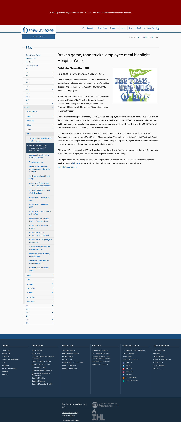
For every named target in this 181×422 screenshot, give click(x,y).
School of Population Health (42, 383)
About (123, 29)
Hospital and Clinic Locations (72, 361)
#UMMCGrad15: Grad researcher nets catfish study (39, 232)
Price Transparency (69, 364)
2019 (27, 92)
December (31, 300)
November (31, 296)
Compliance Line (159, 349)
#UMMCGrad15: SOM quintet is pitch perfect (40, 211)
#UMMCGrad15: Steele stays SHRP (39, 204)
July (28, 278)
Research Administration (101, 360)
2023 (27, 78)
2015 (151, 36)
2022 (27, 81)
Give (130, 29)
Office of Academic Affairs (41, 360)
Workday (5, 373)
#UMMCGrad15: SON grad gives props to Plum (40, 239)
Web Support (157, 367)
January (30, 115)
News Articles (32, 110)
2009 (27, 322)
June (29, 274)
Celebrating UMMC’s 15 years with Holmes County (39, 190)
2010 (27, 318)
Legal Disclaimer (158, 355)
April (29, 128)
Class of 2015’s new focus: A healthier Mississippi (39, 260)
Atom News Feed (130, 379)
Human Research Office (100, 352)
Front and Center (32, 64)
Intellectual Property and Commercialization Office (101, 356)
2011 (27, 315)
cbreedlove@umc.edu (67, 165)
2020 (27, 88)
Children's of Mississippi (70, 352)
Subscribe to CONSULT (131, 358)
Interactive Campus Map (11, 358)
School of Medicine (38, 377)
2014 (27, 304)
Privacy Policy (158, 361)
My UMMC (5, 364)
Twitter (127, 364)
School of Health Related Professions (41, 373)
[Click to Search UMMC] (158, 29)
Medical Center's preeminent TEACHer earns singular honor (39, 183)
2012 (27, 311)
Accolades (29, 61)
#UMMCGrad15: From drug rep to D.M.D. (40, 225)
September (31, 287)
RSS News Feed (130, 376)
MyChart (138, 29)
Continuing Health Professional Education (43, 356)
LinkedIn (127, 373)
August (30, 283)
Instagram (128, 370)
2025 (27, 71)
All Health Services (68, 349)
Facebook (128, 361)
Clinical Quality (67, 355)
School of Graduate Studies (42, 369)
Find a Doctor (67, 358)
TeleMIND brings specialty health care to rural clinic (40, 138)
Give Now (5, 355)
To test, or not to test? (36, 161)
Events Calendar (128, 352)
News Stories (38, 36)
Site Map (5, 370)
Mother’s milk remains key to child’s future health (39, 155)
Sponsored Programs (100, 363)
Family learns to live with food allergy (39, 176)
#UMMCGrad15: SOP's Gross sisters (39, 197)
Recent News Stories (33, 54)
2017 (27, 99)
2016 (27, 102)
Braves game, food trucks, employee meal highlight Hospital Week (38, 146)
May (28, 133)
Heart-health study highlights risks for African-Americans (39, 218)
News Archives (31, 57)
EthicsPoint (157, 352)
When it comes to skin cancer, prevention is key (39, 253)
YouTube (127, 367)
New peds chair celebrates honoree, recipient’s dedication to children (39, 167)
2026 (27, 67)
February (30, 119)
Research (113, 29)
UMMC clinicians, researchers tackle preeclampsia (39, 246)
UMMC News (127, 355)
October (30, 291)
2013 (27, 308)
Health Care (102, 29)
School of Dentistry (39, 366)
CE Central (5, 349)
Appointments (149, 29)
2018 (27, 95)
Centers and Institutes (100, 349)
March (29, 124)
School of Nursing (38, 380)
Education (90, 29)
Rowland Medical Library (41, 363)
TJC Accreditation (159, 364)
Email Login (6, 352)
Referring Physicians (69, 367)
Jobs (4, 361)
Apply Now (36, 352)
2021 (27, 85)
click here (75, 162)
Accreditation (37, 349)
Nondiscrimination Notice (162, 358)
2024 (27, 74)
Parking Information (9, 367)
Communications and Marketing (134, 349)
